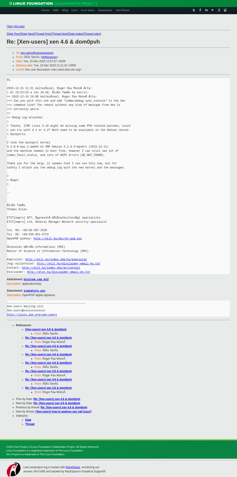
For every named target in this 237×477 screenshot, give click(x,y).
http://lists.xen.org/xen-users (32, 314)
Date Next (27, 33)
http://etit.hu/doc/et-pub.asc (58, 239)
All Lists (19, 26)
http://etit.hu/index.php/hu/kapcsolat (56, 259)
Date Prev (13, 33)
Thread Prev (42, 33)
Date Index (75, 33)
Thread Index (92, 33)
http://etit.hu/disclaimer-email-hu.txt (68, 264)
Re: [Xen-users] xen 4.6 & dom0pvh (48, 337)
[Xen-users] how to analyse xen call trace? (64, 411)
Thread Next (59, 33)
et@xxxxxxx (49, 57)
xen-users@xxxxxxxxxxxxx (37, 53)
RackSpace (73, 466)
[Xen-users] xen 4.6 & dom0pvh (46, 329)
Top (9, 26)
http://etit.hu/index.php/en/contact (51, 268)
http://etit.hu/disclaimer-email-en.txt (58, 272)
